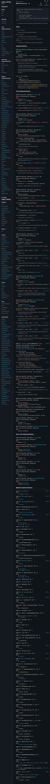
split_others (25, 59)
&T (31, 694)
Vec (28, 18)
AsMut (28, 615)
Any (23, 491)
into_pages (24, 76)
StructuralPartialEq (40, 426)
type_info (21, 392)
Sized (34, 210)
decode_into (21, 149)
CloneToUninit (26, 514)
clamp (19, 265)
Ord (35, 234)
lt (19, 316)
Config (24, 343)
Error (18, 123)
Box (31, 715)
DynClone (24, 560)
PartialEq (37, 276)
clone (19, 103)
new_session (21, 351)
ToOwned (24, 645)
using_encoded (22, 220)
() (47, 122)
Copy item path (29, 3)
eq (19, 284)
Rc (30, 725)
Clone (25, 54)
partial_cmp (21, 308)
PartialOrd (37, 300)
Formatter (33, 122)
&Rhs (30, 290)
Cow (31, 720)
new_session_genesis (24, 362)
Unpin (35, 470)
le (19, 322)
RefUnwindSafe (38, 444)
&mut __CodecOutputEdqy (38, 206)
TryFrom (26, 653)
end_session (21, 371)
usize (40, 170)
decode (20, 138)
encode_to (21, 203)
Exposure (37, 49)
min (19, 258)
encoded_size (22, 227)
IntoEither (25, 597)
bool (19, 285)
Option (36, 170)
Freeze (36, 437)
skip (19, 163)
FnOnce (21, 223)
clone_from (21, 108)
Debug (35, 114)
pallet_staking (19, 1)
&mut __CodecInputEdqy (39, 139)
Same (23, 632)
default (20, 183)
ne (19, 290)
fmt (19, 122)
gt (19, 329)
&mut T (32, 704)
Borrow (24, 496)
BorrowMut (25, 501)
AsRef (23, 615)
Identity (22, 387)
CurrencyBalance (27, 348)
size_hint (21, 198)
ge (19, 335)
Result (44, 122)
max (19, 250)
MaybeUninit (29, 152)
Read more (35, 105)
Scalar (24, 771)
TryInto (26, 658)
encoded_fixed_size (24, 170)
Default (36, 176)
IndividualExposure (36, 18)
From (23, 582)
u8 (32, 215)
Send (35, 453)
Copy (42, 55)
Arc (31, 710)
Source (47, 108)
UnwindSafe (37, 478)
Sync (35, 461)
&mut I (25, 150)
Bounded (21, 677)
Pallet (40, 348)
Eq (34, 418)
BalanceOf (34, 355)
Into (25, 592)
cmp (19, 242)
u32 (44, 59)
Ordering (27, 243)
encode (20, 215)
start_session (22, 369)
